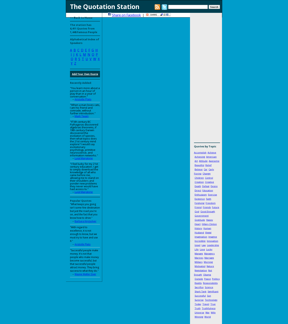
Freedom (211, 203)
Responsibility (210, 283)
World (207, 316)
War (207, 312)
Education (207, 190)
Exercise (212, 194)
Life (197, 249)
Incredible (200, 240)
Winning (199, 316)
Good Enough (207, 211)
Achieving (200, 156)
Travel (205, 304)
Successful (200, 295)
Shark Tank (200, 291)
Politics (216, 278)
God (197, 211)
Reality (198, 283)
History (198, 228)
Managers (209, 253)
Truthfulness (208, 308)
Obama (207, 274)
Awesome (214, 160)
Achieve (212, 152)
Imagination (201, 236)
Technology (211, 299)
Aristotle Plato (83, 99)
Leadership (213, 245)
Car (205, 169)
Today (198, 304)
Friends (207, 207)
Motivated (200, 266)
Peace (207, 278)
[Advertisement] (206, 79)
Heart (198, 224)
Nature (210, 266)
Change (207, 173)
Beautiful (199, 165)
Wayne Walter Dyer (85, 274)
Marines (199, 257)
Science (209, 287)
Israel (197, 245)
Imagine (212, 236)
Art (196, 160)
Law (204, 245)
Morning (208, 261)
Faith (208, 198)
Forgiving (199, 203)
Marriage (209, 257)
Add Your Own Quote (85, 74)
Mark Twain (82, 116)
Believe (199, 169)
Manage (199, 253)
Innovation (212, 240)
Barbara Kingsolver (85, 221)
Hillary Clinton (209, 224)
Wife (213, 312)
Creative (209, 181)
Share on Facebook (126, 15)
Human (207, 228)
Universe (199, 312)
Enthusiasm (201, 194)
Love (202, 249)
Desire (214, 186)
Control (209, 177)
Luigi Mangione (84, 158)
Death (198, 186)
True (213, 304)
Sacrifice (199, 287)
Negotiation (201, 270)
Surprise (199, 299)
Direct (198, 190)
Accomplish (200, 152)
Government (202, 215)
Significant (213, 291)
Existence (200, 198)
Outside (199, 278)
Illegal (208, 232)
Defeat (205, 186)
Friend (198, 207)
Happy (209, 219)
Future (215, 207)
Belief (208, 165)
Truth (198, 308)
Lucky (209, 249)
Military (199, 261)
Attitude (203, 160)
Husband (199, 232)
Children (199, 177)
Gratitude (200, 219)
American (211, 156)
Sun (209, 295)
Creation (199, 181)
